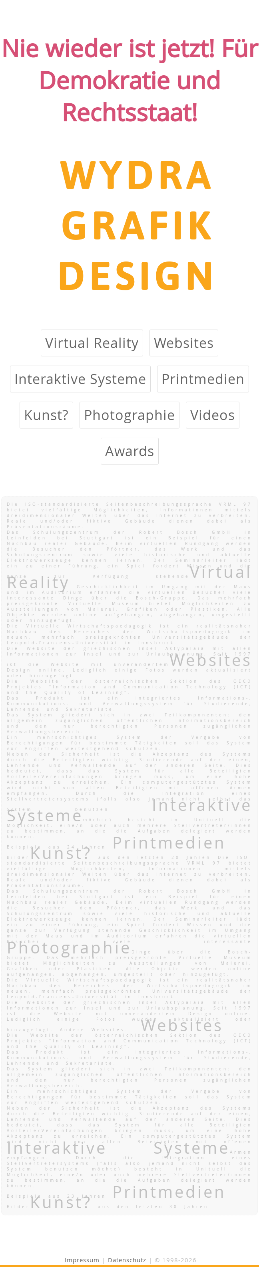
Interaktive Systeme (80, 379)
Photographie (129, 415)
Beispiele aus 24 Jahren (116, 847)
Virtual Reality (92, 343)
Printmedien (203, 379)
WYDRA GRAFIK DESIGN (137, 224)
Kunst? (46, 415)
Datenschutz (127, 1260)
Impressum (82, 1260)
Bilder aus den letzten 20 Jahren (112, 857)
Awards (129, 451)
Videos (212, 415)
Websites (184, 343)
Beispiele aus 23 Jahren (116, 1196)
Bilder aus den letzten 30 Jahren (108, 1206)
